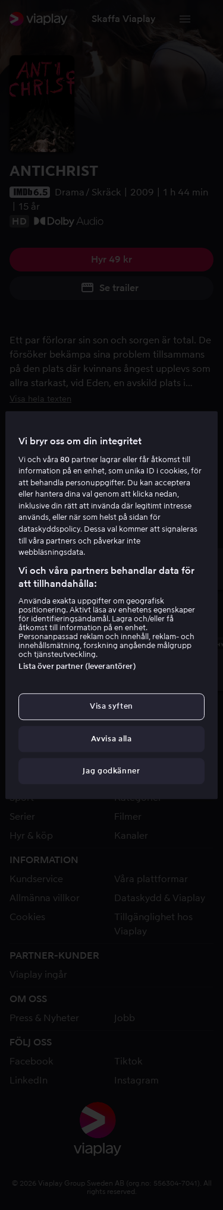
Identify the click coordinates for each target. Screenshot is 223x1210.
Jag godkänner (111, 770)
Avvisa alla (111, 738)
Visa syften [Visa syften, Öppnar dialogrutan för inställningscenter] (111, 706)
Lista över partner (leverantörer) (77, 666)
